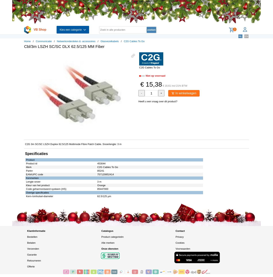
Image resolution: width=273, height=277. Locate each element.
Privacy (180, 236)
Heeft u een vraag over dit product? (157, 101)
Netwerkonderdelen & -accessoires (76, 41)
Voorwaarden (183, 248)
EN (246, 36)
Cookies (180, 242)
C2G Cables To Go (134, 41)
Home (27, 41)
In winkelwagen (183, 93)
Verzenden (33, 248)
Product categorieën (112, 236)
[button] (133, 56)
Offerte (31, 266)
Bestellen (32, 236)
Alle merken (108, 242)
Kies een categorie (73, 29)
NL (240, 36)
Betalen (31, 242)
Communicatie (44, 41)
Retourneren (34, 260)
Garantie (32, 254)
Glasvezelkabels (110, 41)
